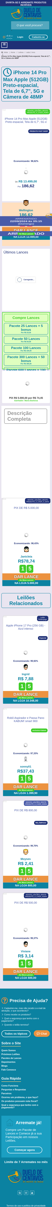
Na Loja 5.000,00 (26, 583)
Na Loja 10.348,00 (25, 700)
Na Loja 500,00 (25, 977)
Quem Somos (8, 1050)
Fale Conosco (8, 1070)
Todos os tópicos (16, 1033)
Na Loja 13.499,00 (26, 236)
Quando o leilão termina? (15, 1025)
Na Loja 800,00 (25, 885)
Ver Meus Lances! (26, 234)
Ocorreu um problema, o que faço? (19, 1097)
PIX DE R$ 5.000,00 (26, 507)
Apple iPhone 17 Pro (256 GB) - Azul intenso (25, 627)
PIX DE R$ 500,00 (25, 902)
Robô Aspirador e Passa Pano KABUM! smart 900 (25, 719)
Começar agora (25, 1149)
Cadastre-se (38, 37)
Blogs (4, 1066)
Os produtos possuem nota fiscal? (19, 1101)
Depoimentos (8, 1062)
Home (13, 52)
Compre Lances (26, 318)
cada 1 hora (30, 52)
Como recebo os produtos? (16, 1014)
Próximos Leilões (10, 1054)
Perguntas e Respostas (13, 1089)
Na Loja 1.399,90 (25, 793)
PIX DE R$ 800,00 (25, 810)
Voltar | (6, 52)
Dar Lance (26, 230)
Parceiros (6, 1093)
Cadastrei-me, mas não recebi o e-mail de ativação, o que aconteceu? (23, 1009)
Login (20, 37)
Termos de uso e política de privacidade (26, 1206)
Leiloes (21, 52)
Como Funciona (9, 1086)
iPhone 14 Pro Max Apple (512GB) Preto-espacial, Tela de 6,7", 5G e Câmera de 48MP (25, 57)
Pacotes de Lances (11, 1058)
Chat (42, 1033)
